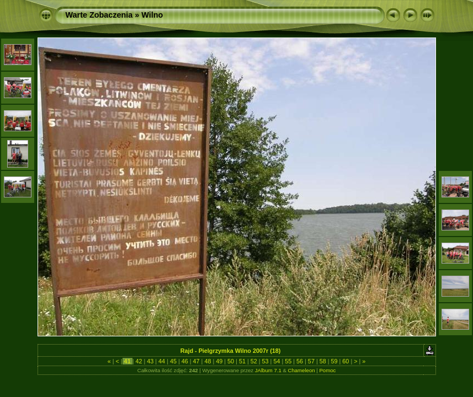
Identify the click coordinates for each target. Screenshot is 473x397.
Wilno (152, 14)
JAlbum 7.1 (268, 370)
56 (300, 361)
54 (276, 361)
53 (265, 361)
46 (185, 361)
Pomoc (327, 370)
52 (254, 361)
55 (288, 361)
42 (139, 361)
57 (311, 361)
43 (150, 361)
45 (173, 361)
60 (345, 361)
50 (231, 361)
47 (196, 361)
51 (242, 361)
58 (323, 361)
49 (219, 361)
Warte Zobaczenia (99, 14)
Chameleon (301, 370)
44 (162, 361)
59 (334, 361)
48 (207, 361)
